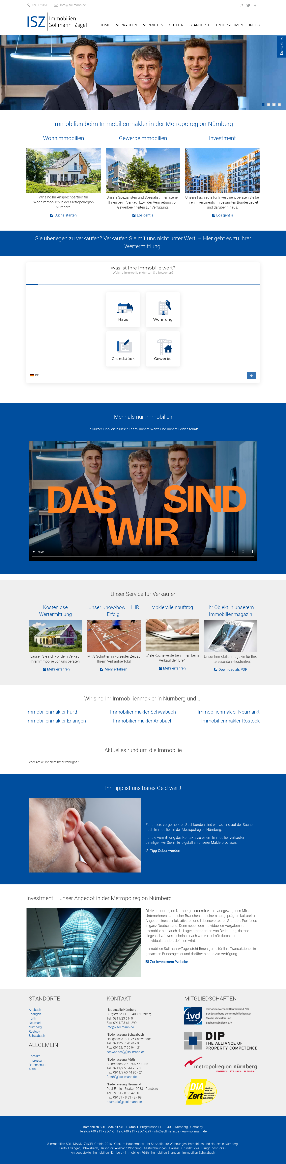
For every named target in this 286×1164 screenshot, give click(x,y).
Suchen (176, 25)
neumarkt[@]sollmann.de (124, 1102)
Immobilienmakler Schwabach (143, 712)
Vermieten (153, 25)
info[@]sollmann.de (120, 1027)
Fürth (32, 1018)
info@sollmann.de (166, 1131)
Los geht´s (145, 215)
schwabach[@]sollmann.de (126, 1052)
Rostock (34, 1031)
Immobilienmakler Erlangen (56, 721)
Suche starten (66, 215)
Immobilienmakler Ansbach (143, 721)
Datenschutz (37, 1065)
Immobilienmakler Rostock (230, 721)
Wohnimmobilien (63, 138)
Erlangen (35, 1014)
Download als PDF (232, 669)
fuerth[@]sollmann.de (122, 1077)
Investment (222, 138)
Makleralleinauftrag (172, 607)
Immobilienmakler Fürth (52, 712)
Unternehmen (229, 25)
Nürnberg (35, 1027)
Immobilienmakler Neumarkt (229, 712)
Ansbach (35, 1010)
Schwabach (37, 1036)
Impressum (36, 1060)
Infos (254, 25)
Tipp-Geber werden (165, 850)
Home (105, 25)
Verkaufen (126, 25)
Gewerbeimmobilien (143, 138)
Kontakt (34, 1056)
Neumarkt (36, 1023)
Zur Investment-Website (169, 962)
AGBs (33, 1069)
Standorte (199, 25)
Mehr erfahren (58, 669)
